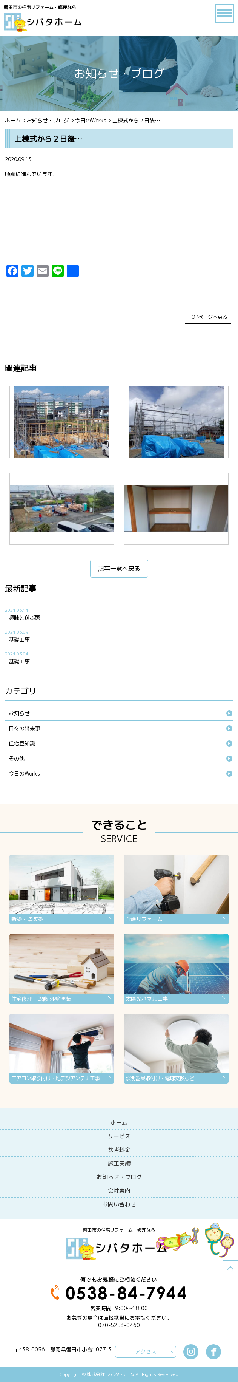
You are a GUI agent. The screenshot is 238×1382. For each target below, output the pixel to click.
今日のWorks (90, 120)
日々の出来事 (24, 728)
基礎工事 (19, 639)
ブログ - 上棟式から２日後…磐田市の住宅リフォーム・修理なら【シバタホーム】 (57, 22)
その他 (17, 758)
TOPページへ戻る (208, 317)
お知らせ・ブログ (48, 120)
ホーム (13, 120)
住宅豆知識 (22, 743)
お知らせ (19, 713)
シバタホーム (119, 1249)
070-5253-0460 (119, 1325)
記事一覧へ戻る (119, 568)
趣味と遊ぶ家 (24, 617)
